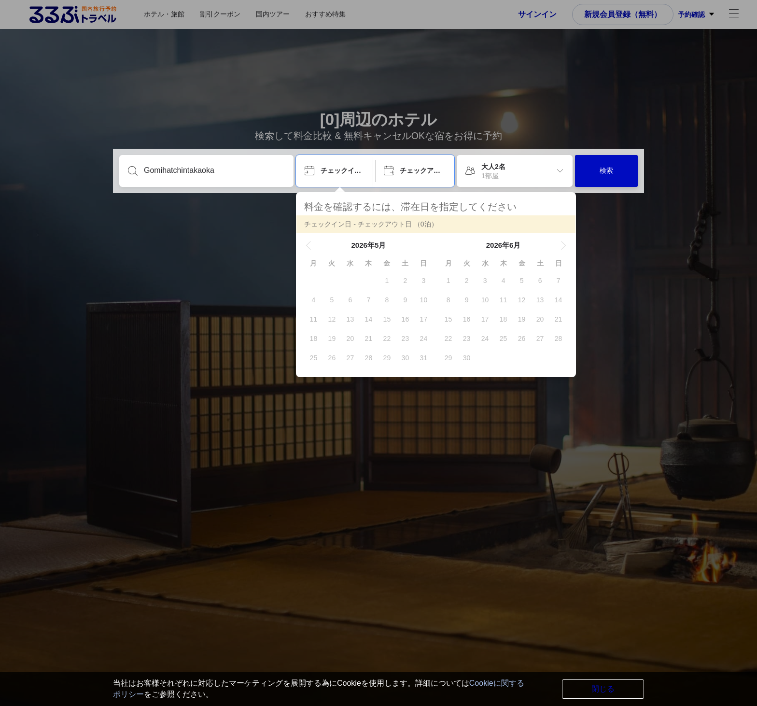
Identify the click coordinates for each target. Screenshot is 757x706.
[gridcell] (387, 280)
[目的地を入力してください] (214, 170)
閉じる (603, 689)
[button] (308, 245)
